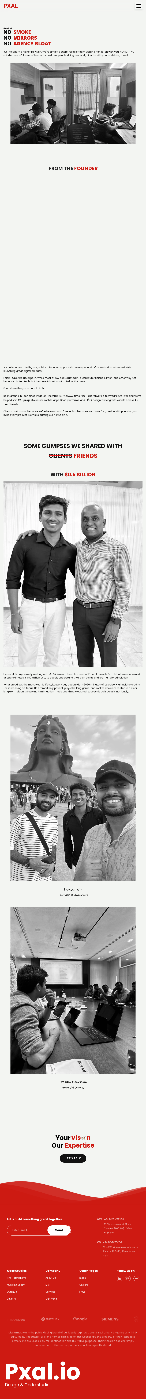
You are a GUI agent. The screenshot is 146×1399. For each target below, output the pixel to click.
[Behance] (136, 1278)
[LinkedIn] (119, 1278)
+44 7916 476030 (113, 1219)
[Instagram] (128, 1278)
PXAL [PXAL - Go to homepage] (10, 5)
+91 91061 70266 (112, 1242)
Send (59, 1230)
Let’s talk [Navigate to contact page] (73, 1158)
